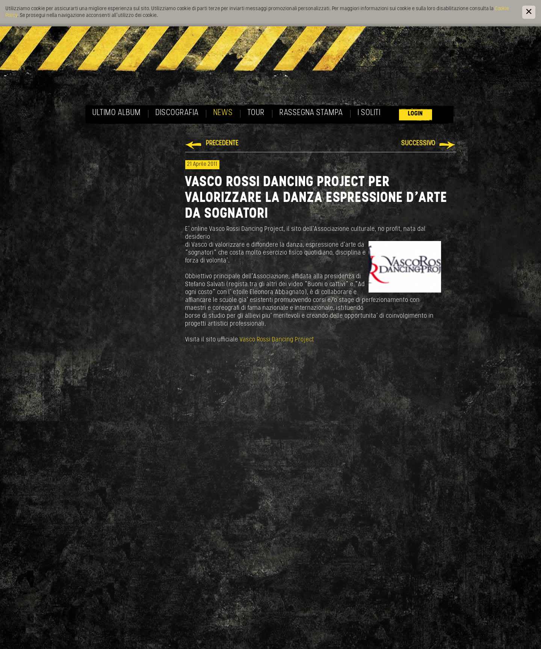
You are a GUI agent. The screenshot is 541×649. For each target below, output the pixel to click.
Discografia (177, 113)
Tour (256, 113)
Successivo (418, 143)
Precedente (222, 143)
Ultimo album (116, 113)
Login (415, 114)
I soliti (369, 113)
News (223, 113)
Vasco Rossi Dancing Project (277, 340)
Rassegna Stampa (311, 113)
